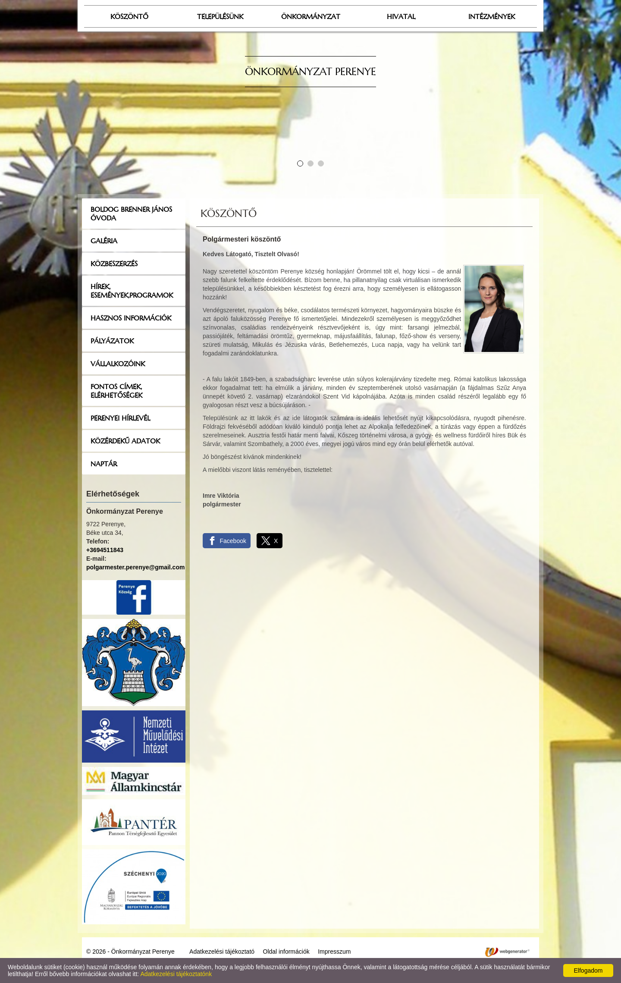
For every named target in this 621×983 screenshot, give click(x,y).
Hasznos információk (131, 318)
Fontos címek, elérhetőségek (116, 390)
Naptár (104, 463)
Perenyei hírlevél (120, 418)
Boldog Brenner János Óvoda (131, 213)
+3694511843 (104, 549)
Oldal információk (286, 951)
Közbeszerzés (114, 263)
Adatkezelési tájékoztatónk (176, 973)
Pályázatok (112, 340)
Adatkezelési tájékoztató (221, 951)
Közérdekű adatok (125, 441)
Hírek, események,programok (132, 290)
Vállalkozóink (118, 363)
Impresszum (334, 951)
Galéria (104, 240)
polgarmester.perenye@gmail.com (135, 567)
